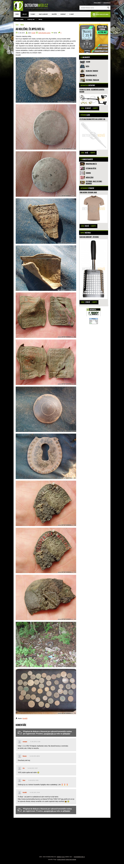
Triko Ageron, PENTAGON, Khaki (88, 192)
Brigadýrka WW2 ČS (91, 75)
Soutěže (54, 14)
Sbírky (40, 19)
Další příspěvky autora (44, 33)
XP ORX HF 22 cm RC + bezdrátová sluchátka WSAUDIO (92, 91)
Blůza (87, 66)
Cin (24, 768)
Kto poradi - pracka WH (92, 80)
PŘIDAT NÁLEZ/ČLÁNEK (100, 14)
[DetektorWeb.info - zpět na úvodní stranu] (32, 6)
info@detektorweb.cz (79, 857)
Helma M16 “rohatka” (92, 71)
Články (33, 14)
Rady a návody (43, 14)
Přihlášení (97, 3)
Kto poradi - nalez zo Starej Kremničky (94, 182)
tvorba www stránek (71, 859)
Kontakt (63, 14)
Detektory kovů (61, 857)
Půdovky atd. (31, 19)
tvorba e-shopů (61, 859)
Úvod (17, 14)
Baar (24, 780)
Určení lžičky (89, 178)
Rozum (25, 756)
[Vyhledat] (108, 8)
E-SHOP (72, 14)
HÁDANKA (88, 173)
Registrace (106, 3)
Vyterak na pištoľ (91, 168)
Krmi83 (33, 33)
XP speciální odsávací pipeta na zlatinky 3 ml (92, 119)
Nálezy (24, 14)
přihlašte (66, 734)
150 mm (88, 62)
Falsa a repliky (20, 19)
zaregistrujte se (50, 734)
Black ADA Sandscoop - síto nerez (89, 237)
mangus (25, 741)
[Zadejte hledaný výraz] (94, 8)
